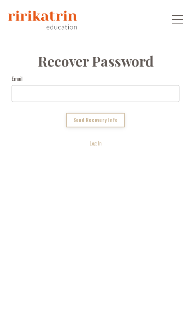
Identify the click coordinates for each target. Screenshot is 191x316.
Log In (95, 143)
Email (17, 78)
